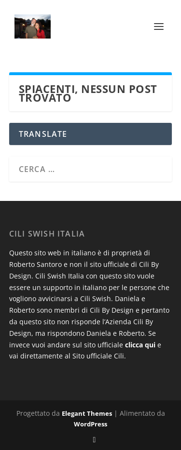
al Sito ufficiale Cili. (95, 355)
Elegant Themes (87, 413)
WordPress (90, 424)
